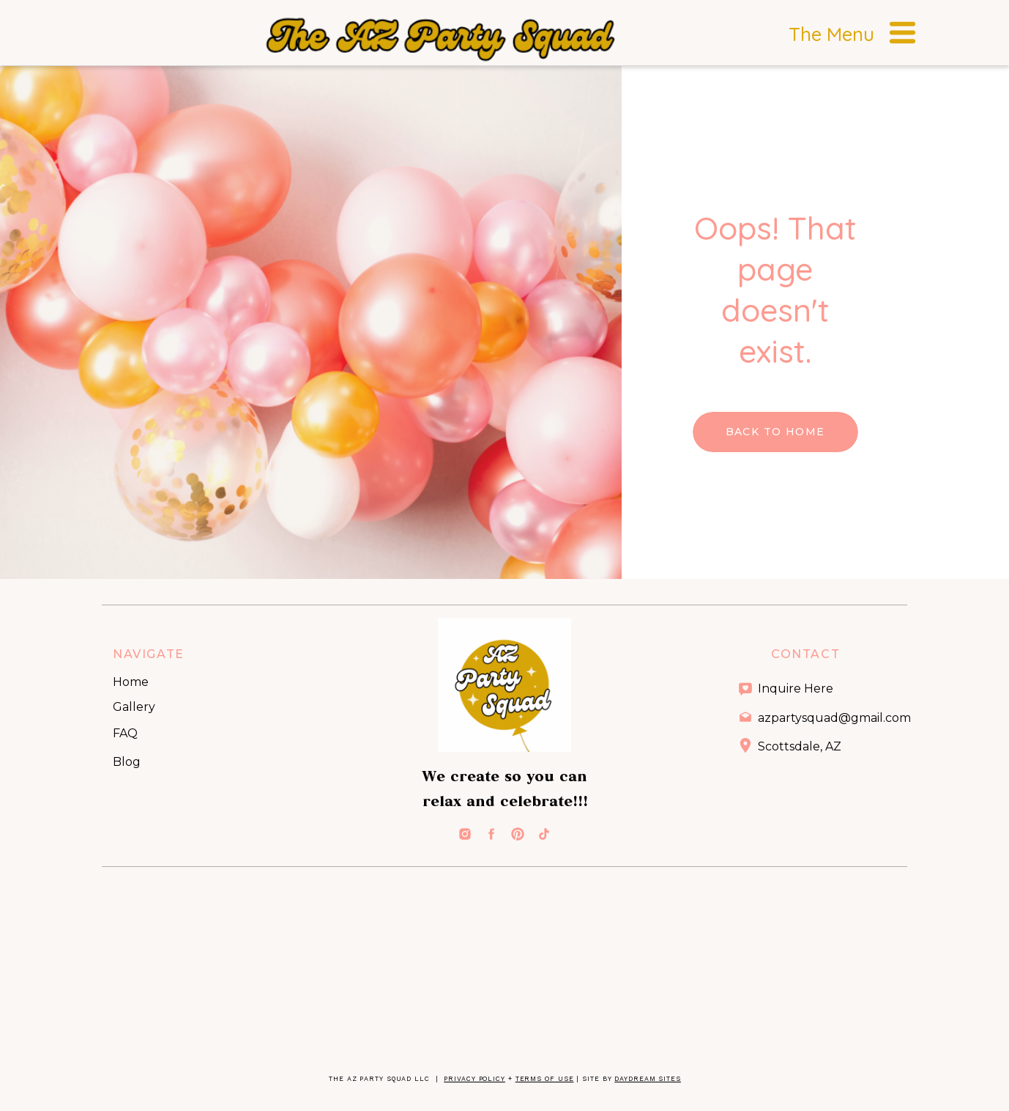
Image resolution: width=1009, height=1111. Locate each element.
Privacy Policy (474, 1078)
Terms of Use (544, 1078)
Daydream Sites (647, 1078)
